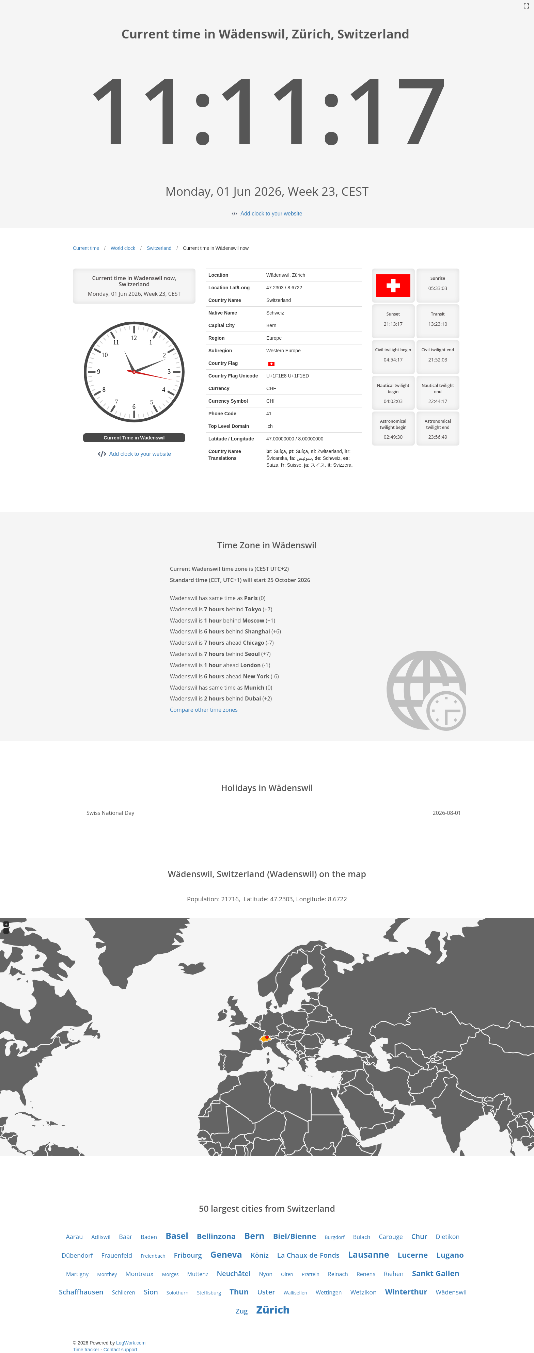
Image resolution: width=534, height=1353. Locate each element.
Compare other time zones (204, 709)
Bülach (362, 1237)
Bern (254, 1235)
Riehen (394, 1274)
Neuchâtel (233, 1273)
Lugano (450, 1255)
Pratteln (310, 1274)
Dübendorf (77, 1255)
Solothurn (178, 1292)
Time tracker (86, 1349)
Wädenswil (451, 1292)
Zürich (273, 1310)
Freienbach (153, 1256)
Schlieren (124, 1292)
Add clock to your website (271, 213)
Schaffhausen (81, 1291)
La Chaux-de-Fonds (308, 1255)
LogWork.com (130, 1343)
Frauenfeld (116, 1255)
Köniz (260, 1255)
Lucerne (413, 1255)
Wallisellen (295, 1292)
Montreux (139, 1274)
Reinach (338, 1274)
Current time (86, 248)
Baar (125, 1237)
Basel (177, 1235)
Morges (170, 1274)
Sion (151, 1291)
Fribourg (188, 1255)
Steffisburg (209, 1292)
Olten (287, 1274)
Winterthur (406, 1291)
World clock (123, 248)
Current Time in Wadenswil (134, 437)
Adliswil (100, 1237)
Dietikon (448, 1237)
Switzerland (159, 248)
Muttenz (197, 1274)
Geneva (226, 1254)
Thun (239, 1291)
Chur (419, 1236)
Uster (266, 1291)
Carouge (391, 1237)
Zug (242, 1311)
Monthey (107, 1274)
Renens (366, 1274)
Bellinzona (216, 1236)
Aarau (74, 1237)
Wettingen (329, 1292)
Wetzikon (363, 1292)
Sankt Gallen (435, 1273)
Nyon (266, 1274)
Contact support (120, 1349)
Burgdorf (334, 1237)
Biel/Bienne (294, 1236)
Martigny (77, 1274)
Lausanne (368, 1254)
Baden (149, 1237)
